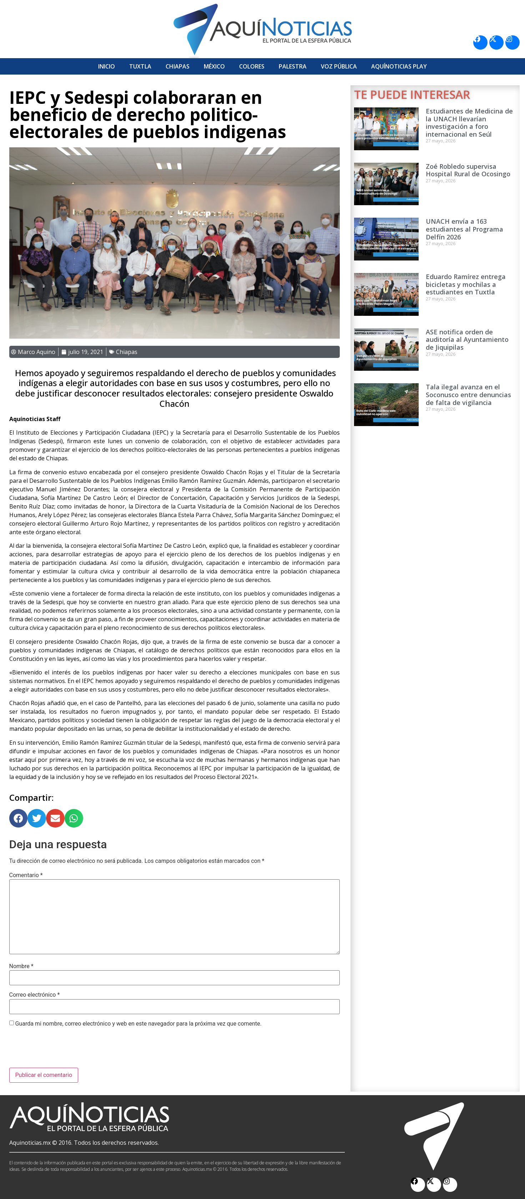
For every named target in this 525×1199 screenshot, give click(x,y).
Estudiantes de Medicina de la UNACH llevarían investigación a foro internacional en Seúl (469, 122)
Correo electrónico (34, 995)
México (214, 66)
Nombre (21, 966)
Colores (251, 66)
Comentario (26, 875)
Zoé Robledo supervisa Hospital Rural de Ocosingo (468, 170)
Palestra (293, 66)
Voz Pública (339, 66)
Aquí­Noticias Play (399, 66)
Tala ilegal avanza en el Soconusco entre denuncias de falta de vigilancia (468, 394)
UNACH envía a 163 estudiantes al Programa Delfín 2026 (464, 229)
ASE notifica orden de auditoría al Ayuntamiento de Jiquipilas (467, 339)
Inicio (106, 66)
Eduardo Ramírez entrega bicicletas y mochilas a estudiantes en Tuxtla (466, 284)
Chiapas (178, 66)
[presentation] (63, 1050)
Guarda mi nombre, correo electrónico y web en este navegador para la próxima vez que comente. (138, 1024)
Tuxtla (140, 66)
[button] (18, 818)
